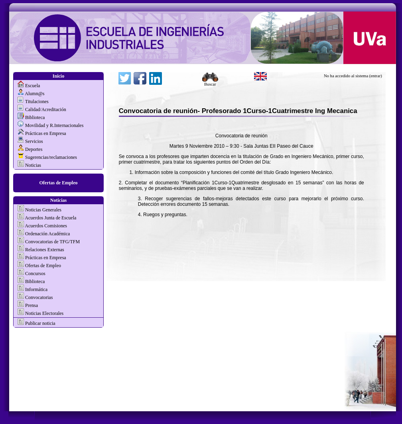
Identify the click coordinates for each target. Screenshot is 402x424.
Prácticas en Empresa (45, 133)
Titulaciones (37, 101)
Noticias (33, 165)
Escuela (32, 85)
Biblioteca (35, 117)
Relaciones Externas (44, 249)
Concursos (35, 273)
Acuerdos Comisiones (46, 226)
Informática (36, 289)
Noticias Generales (43, 210)
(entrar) (375, 76)
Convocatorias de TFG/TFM (52, 241)
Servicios (34, 141)
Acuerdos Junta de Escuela (50, 218)
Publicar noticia (39, 323)
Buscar (210, 82)
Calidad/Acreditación (45, 109)
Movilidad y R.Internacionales (54, 125)
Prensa (31, 305)
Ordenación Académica (47, 233)
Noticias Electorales (44, 313)
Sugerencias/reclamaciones (51, 157)
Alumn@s (34, 93)
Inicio (58, 76)
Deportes (33, 149)
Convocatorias (39, 297)
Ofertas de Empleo (58, 183)
